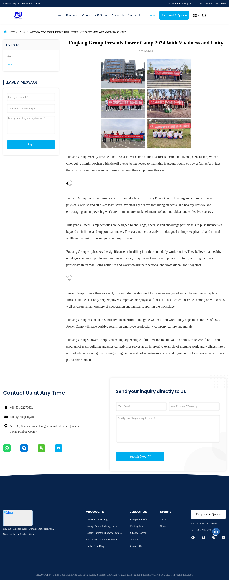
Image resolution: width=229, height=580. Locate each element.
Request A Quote (174, 15)
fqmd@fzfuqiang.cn (22, 416)
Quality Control (138, 532)
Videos (86, 15)
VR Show (101, 15)
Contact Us (135, 15)
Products (72, 15)
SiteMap (134, 539)
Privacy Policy (43, 574)
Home (58, 15)
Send (31, 144)
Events (151, 15)
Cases (10, 56)
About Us (117, 15)
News (23, 32)
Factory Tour (137, 526)
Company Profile (139, 519)
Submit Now (140, 456)
